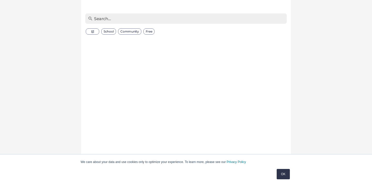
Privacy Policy (236, 162)
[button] (92, 31)
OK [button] (283, 174)
